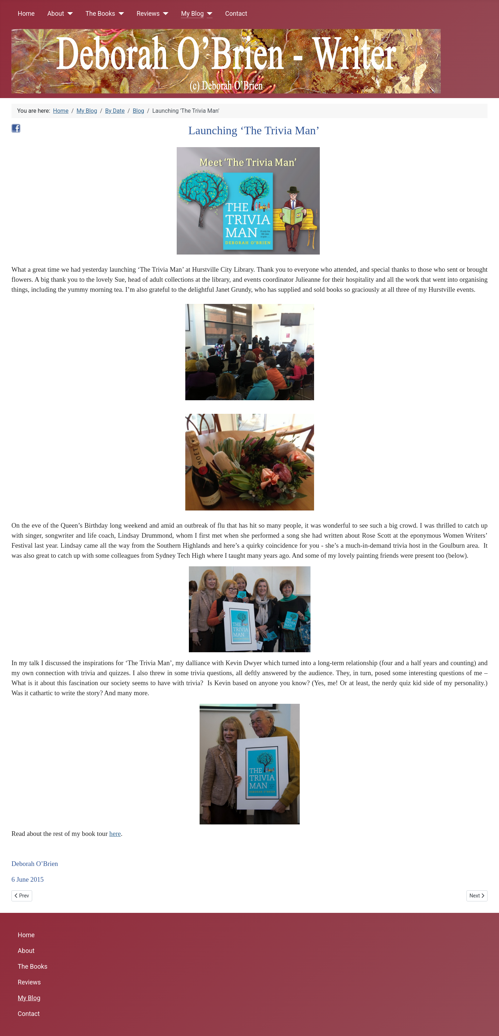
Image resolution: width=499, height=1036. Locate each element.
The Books (100, 13)
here (115, 833)
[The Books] (119, 13)
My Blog (192, 13)
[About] (68, 13)
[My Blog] (208, 13)
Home (26, 13)
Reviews (148, 13)
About (55, 13)
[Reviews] (164, 13)
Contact (236, 13)
